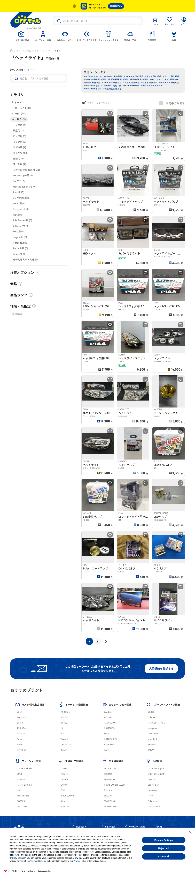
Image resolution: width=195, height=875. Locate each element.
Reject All (163, 848)
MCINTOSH (65, 711)
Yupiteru (64, 779)
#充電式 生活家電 (131, 82)
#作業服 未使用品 (92, 82)
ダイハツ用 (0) (20, 153)
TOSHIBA (21, 728)
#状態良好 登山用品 (139, 79)
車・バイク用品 (24, 50)
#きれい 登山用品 (171, 76)
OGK (62, 790)
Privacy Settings (163, 840)
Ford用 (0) (18, 231)
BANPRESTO (110, 744)
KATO (106, 750)
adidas (151, 711)
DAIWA (151, 750)
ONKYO (63, 722)
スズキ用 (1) (19, 147)
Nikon (19, 744)
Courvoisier (153, 784)
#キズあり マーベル (93, 76)
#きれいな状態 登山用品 (95, 79)
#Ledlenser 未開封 (93, 88)
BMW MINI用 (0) (21, 197)
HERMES (21, 779)
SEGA (106, 733)
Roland (63, 750)
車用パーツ (39, 50)
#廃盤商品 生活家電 (112, 88)
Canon (20, 739)
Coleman (152, 717)
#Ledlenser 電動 (91, 85)
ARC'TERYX (22, 806)
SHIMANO (152, 744)
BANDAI (107, 711)
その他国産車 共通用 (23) (26, 169)
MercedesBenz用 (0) (24, 186)
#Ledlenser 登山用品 (133, 76)
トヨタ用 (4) (19, 124)
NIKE (19, 790)
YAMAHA (64, 739)
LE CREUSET (110, 768)
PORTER (21, 801)
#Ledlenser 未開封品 (111, 82)
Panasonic (22, 717)
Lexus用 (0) (19, 254)
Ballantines (153, 801)
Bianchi (63, 801)
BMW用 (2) (19, 181)
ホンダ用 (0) (19, 136)
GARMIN (64, 784)
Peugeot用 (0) (21, 209)
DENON (64, 717)
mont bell (152, 739)
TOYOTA (64, 768)
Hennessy (152, 790)
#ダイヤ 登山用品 (153, 76)
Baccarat (108, 790)
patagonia (152, 728)
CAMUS (151, 779)
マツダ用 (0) (19, 141)
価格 (16, 283)
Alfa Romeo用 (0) (22, 220)
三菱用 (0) (18, 158)
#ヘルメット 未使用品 (169, 82)
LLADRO (108, 795)
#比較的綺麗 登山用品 (118, 79)
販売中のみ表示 (172, 103)
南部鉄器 (108, 773)
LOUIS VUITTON (24, 768)
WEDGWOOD (110, 779)
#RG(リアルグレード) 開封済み (164, 79)
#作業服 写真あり (149, 82)
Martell (151, 795)
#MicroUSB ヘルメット (151, 85)
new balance (23, 795)
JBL (62, 728)
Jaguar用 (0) (20, 237)
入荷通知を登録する (161, 668)
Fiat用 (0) (18, 214)
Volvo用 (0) (19, 203)
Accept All (163, 856)
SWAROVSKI (110, 801)
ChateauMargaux (156, 768)
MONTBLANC (110, 806)
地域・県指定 (23, 306)
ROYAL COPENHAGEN (114, 784)
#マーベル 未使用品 (113, 76)
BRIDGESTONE (67, 795)
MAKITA (64, 773)
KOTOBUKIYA (110, 739)
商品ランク (21, 295)
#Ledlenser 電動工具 (111, 85)
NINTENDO (109, 728)
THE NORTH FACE (156, 722)
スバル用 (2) (19, 164)
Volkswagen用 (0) (23, 175)
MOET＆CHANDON (156, 773)
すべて (17, 102)
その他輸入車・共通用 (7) (26, 259)
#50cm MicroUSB (131, 85)
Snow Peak (153, 733)
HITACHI (21, 733)
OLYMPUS (21, 750)
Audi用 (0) (18, 192)
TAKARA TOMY (111, 722)
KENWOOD (65, 744)
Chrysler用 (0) (21, 225)
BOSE (63, 733)
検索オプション (25, 272)
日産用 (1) (18, 130)
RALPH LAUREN (24, 784)
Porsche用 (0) (20, 242)
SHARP (20, 722)
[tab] (21, 36)
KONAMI (108, 717)
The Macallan (154, 806)
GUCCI (20, 773)
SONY (19, 711)
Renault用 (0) (20, 248)
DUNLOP (64, 806)
